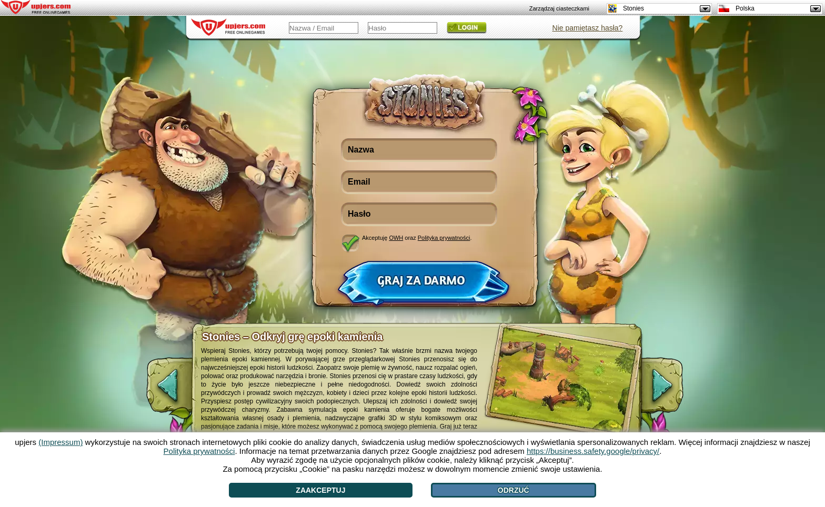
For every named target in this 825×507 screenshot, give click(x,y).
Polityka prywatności (444, 238)
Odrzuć (513, 490)
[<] (159, 391)
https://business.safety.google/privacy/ (593, 451)
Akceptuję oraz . (417, 238)
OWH (396, 238)
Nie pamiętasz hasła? (587, 28)
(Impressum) (60, 442)
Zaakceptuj (320, 490)
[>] (671, 391)
